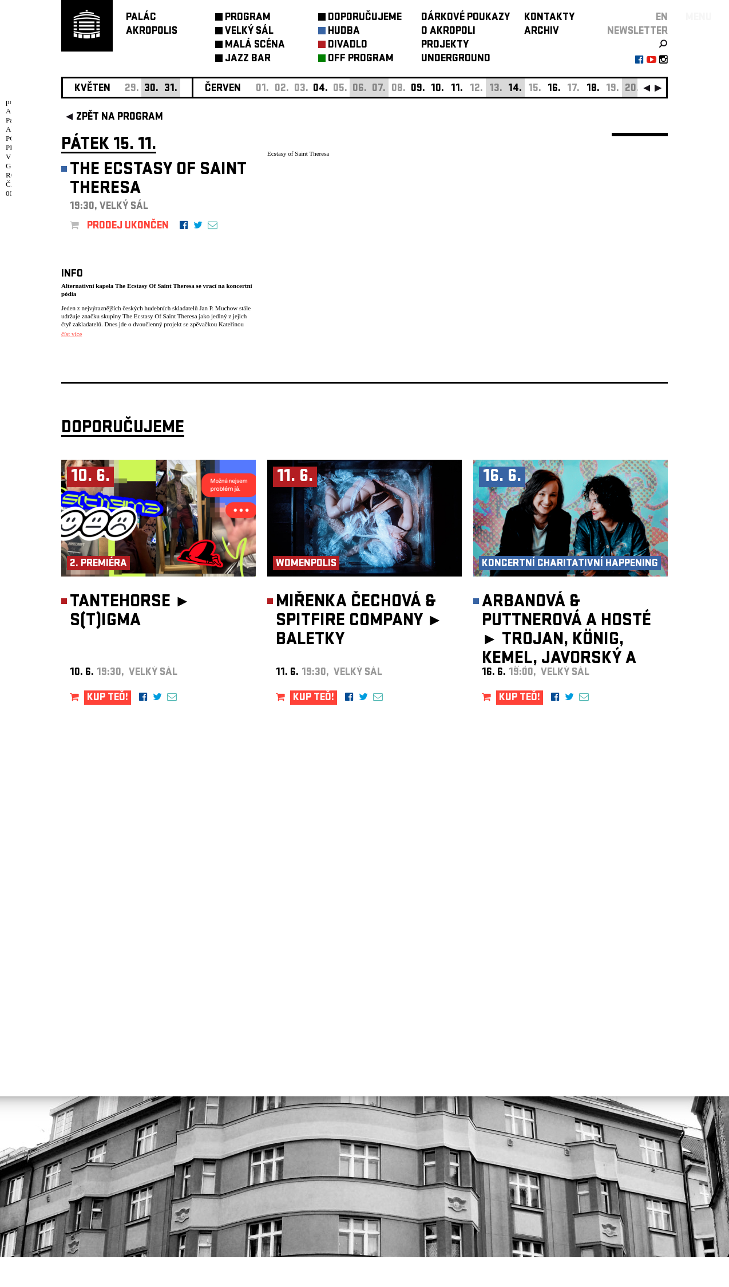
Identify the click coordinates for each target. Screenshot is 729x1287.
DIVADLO (347, 45)
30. (151, 89)
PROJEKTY (445, 45)
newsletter (637, 31)
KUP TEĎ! (107, 728)
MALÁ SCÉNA (255, 45)
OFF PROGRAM (361, 59)
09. (418, 89)
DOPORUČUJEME (365, 18)
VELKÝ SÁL (249, 31)
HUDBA (344, 31)
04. (320, 89)
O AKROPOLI (448, 31)
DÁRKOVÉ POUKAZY (465, 18)
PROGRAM (248, 18)
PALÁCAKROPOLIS (151, 24)
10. (437, 89)
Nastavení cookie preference (106, 1131)
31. (170, 89)
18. (593, 89)
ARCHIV (541, 31)
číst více (71, 333)
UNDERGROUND (455, 59)
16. (554, 89)
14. (515, 89)
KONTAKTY (549, 18)
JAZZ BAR (248, 59)
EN (662, 18)
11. (457, 89)
